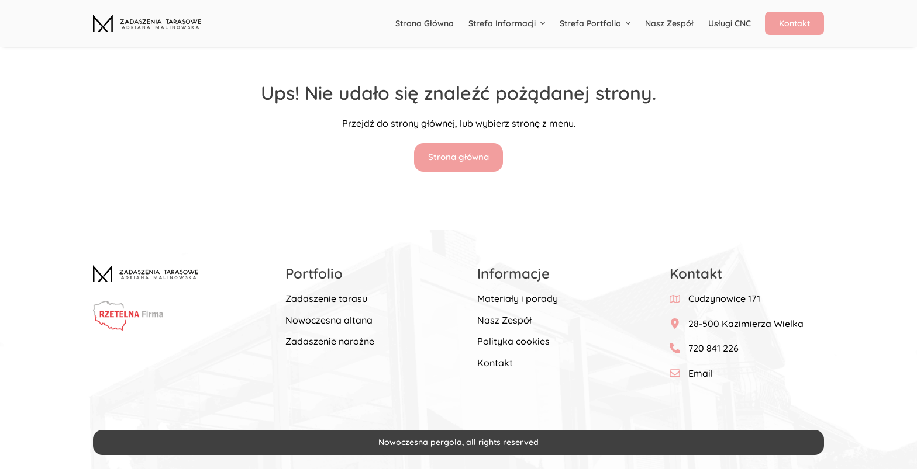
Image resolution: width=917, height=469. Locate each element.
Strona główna (458, 156)
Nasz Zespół (504, 320)
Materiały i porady (517, 298)
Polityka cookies (513, 341)
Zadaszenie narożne (329, 341)
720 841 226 (713, 348)
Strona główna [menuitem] (424, 23)
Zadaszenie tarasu (326, 298)
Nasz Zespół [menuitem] (669, 23)
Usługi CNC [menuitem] (729, 23)
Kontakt (495, 363)
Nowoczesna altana (329, 320)
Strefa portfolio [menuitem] (596, 23)
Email (700, 373)
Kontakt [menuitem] (794, 23)
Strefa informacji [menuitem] (508, 23)
